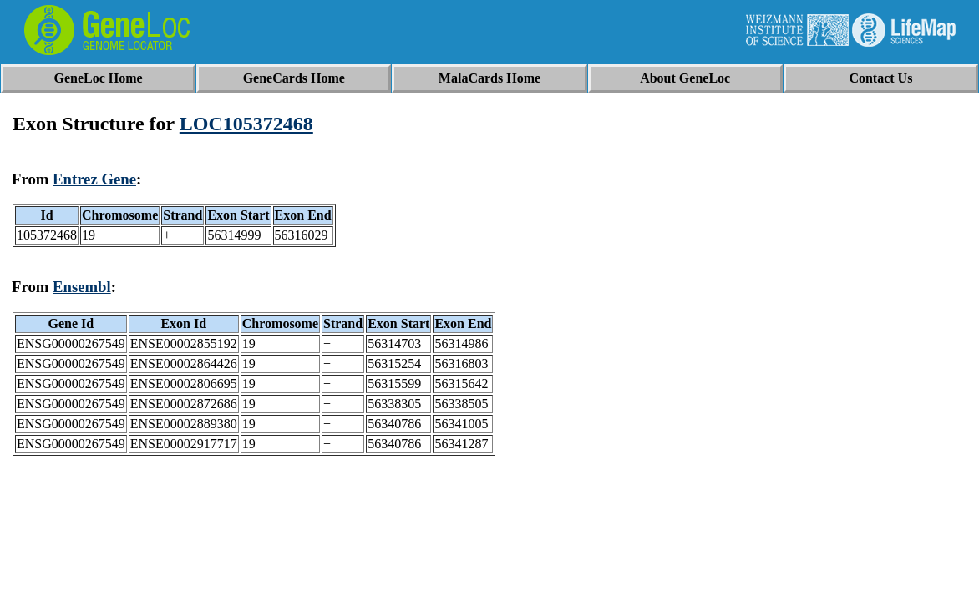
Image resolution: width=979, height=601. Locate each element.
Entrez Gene (94, 179)
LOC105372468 (246, 123)
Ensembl (82, 286)
